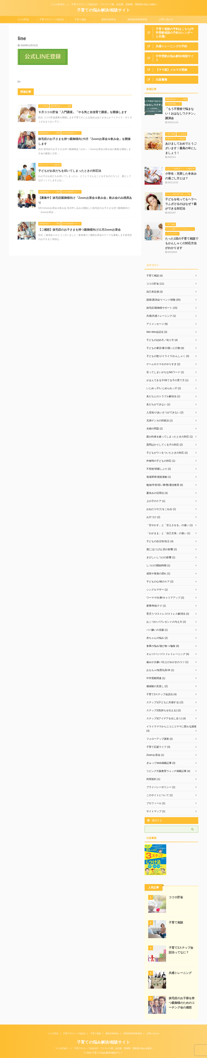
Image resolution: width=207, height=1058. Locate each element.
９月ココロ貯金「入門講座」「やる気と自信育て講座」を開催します (82, 112)
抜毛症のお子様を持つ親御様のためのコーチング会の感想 (181, 1003)
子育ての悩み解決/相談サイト (103, 10)
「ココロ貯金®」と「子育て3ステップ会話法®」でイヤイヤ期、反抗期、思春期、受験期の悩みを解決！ (103, 1048)
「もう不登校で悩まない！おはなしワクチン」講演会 (181, 113)
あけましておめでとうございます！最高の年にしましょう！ (181, 148)
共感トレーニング (180, 972)
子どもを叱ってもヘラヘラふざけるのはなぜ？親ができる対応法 (181, 204)
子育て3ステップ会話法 (51, 19)
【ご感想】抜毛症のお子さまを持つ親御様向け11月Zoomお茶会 (79, 229)
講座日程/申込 (109, 19)
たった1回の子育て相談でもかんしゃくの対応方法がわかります (181, 243)
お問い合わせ (166, 19)
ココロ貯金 (23, 19)
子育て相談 (80, 19)
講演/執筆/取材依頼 (137, 19)
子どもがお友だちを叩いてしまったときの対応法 (69, 170)
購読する (154, 820)
